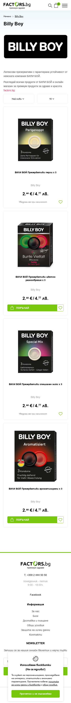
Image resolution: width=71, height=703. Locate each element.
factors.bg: (9, 90)
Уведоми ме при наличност (33, 202)
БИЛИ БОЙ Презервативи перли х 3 (35, 172)
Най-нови (18, 98)
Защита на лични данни (35, 630)
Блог (35, 616)
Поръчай (19, 308)
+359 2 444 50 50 (37, 575)
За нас (35, 611)
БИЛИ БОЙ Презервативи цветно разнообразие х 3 (35, 278)
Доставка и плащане (35, 620)
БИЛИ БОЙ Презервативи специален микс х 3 (35, 384)
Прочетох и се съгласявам (36, 693)
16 (51, 98)
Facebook (35, 595)
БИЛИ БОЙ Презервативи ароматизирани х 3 (35, 488)
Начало (7, 16)
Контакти (35, 634)
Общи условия (35, 625)
